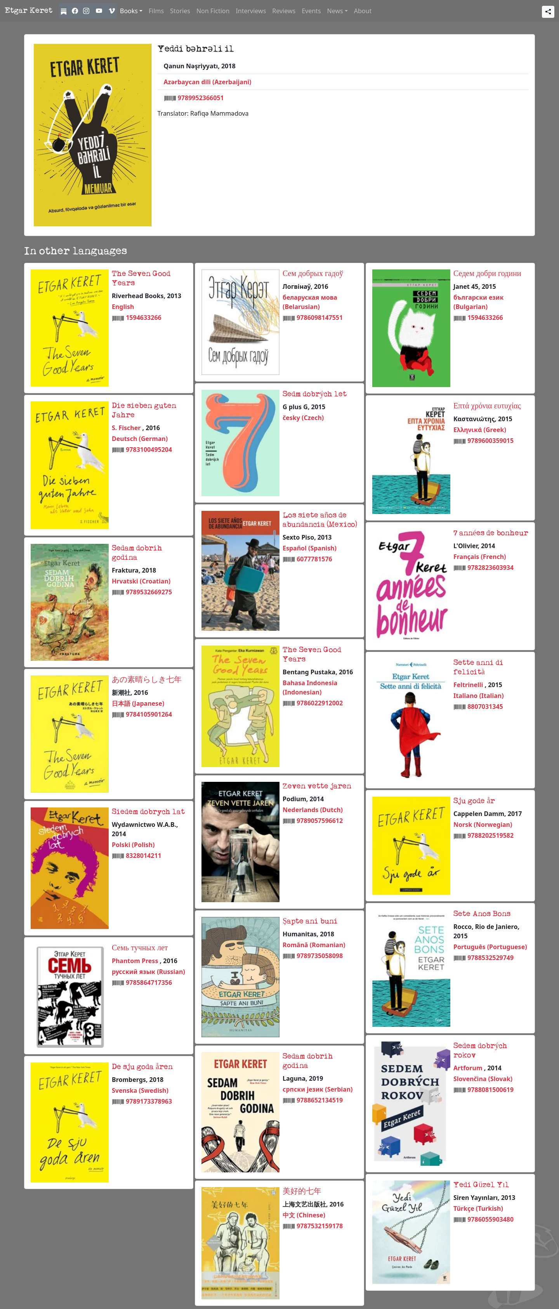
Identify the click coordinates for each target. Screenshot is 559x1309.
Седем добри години (487, 274)
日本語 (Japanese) (138, 703)
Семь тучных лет (140, 948)
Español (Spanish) (310, 548)
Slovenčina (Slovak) (482, 1079)
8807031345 (485, 706)
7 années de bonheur (490, 533)
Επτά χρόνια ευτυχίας (487, 406)
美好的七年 (302, 1192)
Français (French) (479, 556)
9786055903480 (490, 1219)
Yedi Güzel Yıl (481, 1185)
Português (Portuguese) (490, 947)
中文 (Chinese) (304, 1215)
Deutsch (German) (140, 438)
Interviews (251, 11)
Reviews (283, 11)
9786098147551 (320, 317)
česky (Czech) (303, 417)
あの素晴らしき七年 (147, 680)
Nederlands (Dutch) (313, 810)
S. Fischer (127, 428)
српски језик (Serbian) (318, 1089)
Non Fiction (212, 11)
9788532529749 (490, 957)
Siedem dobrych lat (148, 812)
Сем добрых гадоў (313, 274)
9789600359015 (490, 440)
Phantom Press (136, 961)
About (363, 11)
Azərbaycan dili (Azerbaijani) (208, 82)
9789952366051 (201, 98)
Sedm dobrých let (315, 394)
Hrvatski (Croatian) (141, 581)
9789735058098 (320, 955)
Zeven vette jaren (317, 786)
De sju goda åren (142, 1067)
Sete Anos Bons (481, 914)
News (335, 11)
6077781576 (314, 559)
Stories (180, 11)
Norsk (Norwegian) (482, 824)
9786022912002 (320, 703)
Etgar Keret (28, 11)
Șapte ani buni (310, 921)
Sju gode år (474, 801)
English (123, 306)
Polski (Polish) (133, 844)
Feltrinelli (468, 685)
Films (156, 11)
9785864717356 (149, 982)
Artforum (468, 1068)
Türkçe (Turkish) (478, 1208)
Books (129, 11)
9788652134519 (320, 1100)
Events (311, 11)
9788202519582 (490, 835)
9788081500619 (490, 1089)
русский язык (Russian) (148, 971)
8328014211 (143, 855)
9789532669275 (149, 592)
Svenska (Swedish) (140, 1090)
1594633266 (143, 317)
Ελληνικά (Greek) (479, 429)
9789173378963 (149, 1101)
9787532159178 (320, 1226)
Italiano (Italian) (478, 695)
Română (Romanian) (314, 945)
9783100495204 (149, 449)
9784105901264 (149, 714)
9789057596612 (320, 820)
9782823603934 (490, 567)
